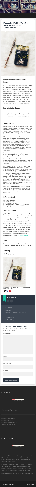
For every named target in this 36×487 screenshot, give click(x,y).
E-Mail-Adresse (7, 363)
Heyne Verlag (15, 312)
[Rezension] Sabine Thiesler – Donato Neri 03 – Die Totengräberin (16, 25)
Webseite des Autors (11, 301)
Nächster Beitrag (9, 319)
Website (5, 370)
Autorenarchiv (8, 301)
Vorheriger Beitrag (9, 317)
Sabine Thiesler (22, 312)
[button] (5, 291)
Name (5, 356)
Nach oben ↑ (31, 484)
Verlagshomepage (23, 235)
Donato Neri (8, 312)
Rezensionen (8, 310)
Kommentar (7, 333)
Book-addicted (18, 4)
